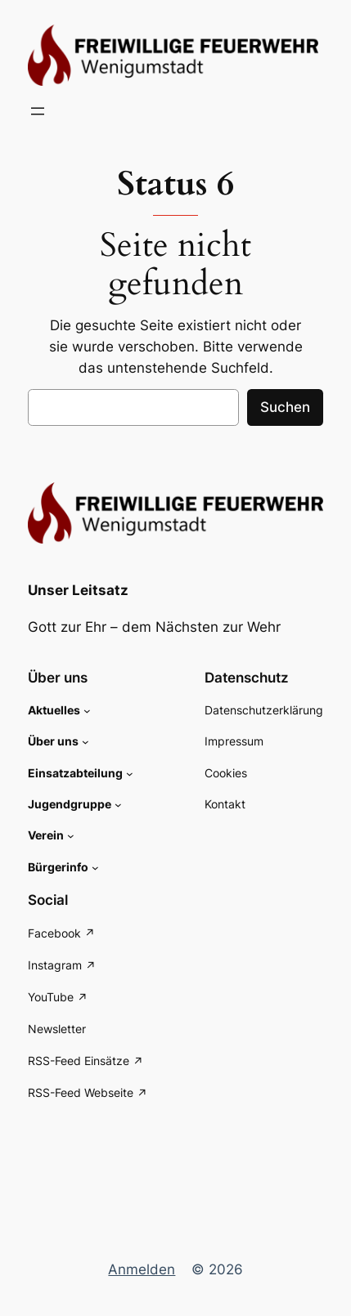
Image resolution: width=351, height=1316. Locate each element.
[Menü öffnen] (37, 111)
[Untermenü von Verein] (70, 835)
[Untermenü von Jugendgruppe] (118, 804)
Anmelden (141, 1269)
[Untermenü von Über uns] (85, 741)
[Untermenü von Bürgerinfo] (95, 867)
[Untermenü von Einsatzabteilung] (129, 773)
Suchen (285, 407)
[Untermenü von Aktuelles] (87, 710)
